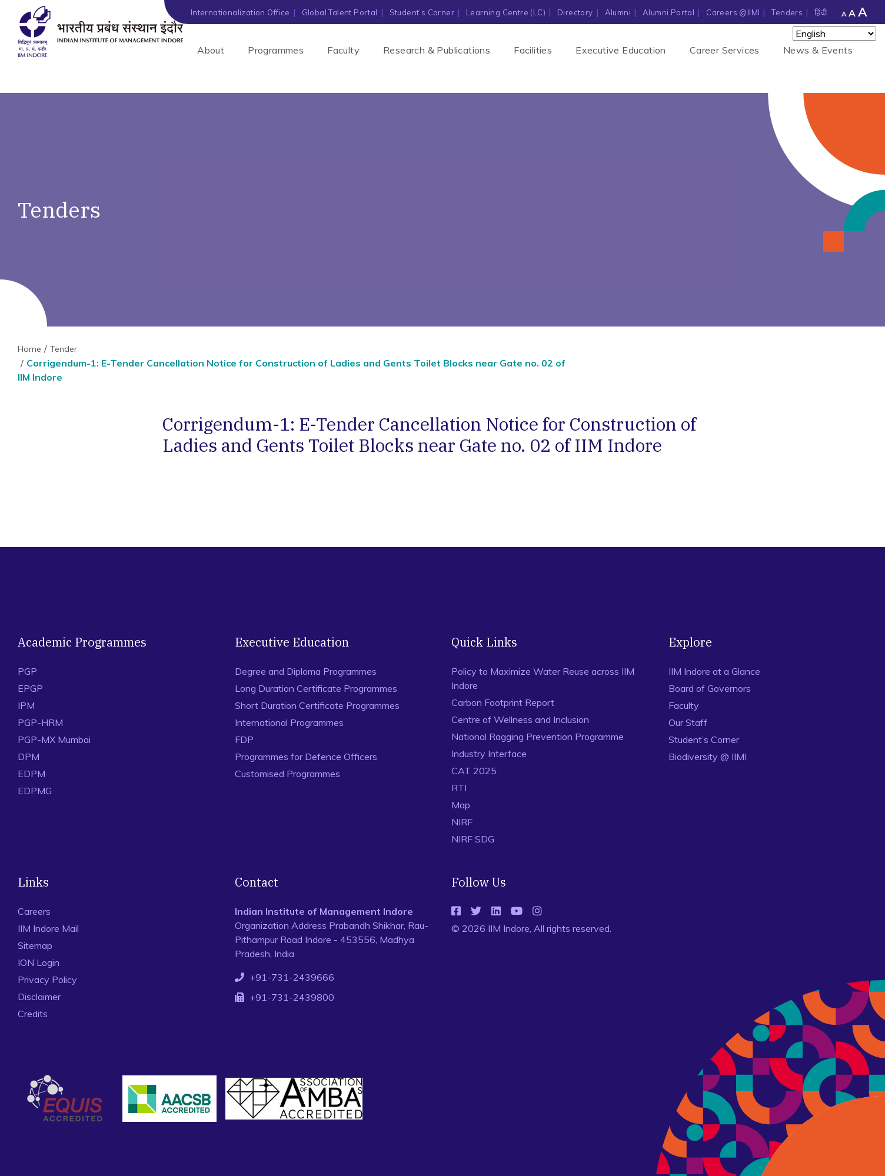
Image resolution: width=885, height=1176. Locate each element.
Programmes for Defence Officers (306, 756)
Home (29, 349)
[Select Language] (834, 33)
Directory (575, 12)
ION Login (38, 962)
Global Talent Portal (340, 12)
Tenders (787, 12)
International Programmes (289, 722)
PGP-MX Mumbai (54, 739)
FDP (244, 739)
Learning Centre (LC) (505, 12)
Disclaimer (39, 996)
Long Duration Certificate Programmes (316, 688)
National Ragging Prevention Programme (537, 736)
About (210, 50)
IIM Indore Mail (48, 928)
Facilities (533, 50)
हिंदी (820, 12)
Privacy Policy (47, 979)
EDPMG (35, 791)
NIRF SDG (472, 839)
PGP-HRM (40, 722)
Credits (33, 1014)
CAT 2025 (474, 771)
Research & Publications (436, 50)
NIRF (462, 822)
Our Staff (687, 722)
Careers (34, 911)
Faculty (343, 50)
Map (460, 805)
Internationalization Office (240, 12)
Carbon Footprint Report (502, 702)
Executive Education (620, 50)
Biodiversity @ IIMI (707, 756)
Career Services (725, 50)
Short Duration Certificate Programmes (317, 705)
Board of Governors (709, 688)
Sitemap (35, 945)
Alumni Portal (668, 12)
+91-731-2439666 (291, 977)
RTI (459, 788)
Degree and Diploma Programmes (306, 671)
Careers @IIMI (733, 12)
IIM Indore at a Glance (714, 671)
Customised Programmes (287, 773)
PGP (27, 671)
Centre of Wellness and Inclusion (520, 719)
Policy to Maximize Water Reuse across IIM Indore (542, 678)
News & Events (818, 50)
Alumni (618, 12)
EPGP (30, 688)
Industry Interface (489, 753)
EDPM (31, 773)
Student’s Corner (422, 12)
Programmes (276, 50)
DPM (28, 756)
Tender (63, 349)
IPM (26, 705)
